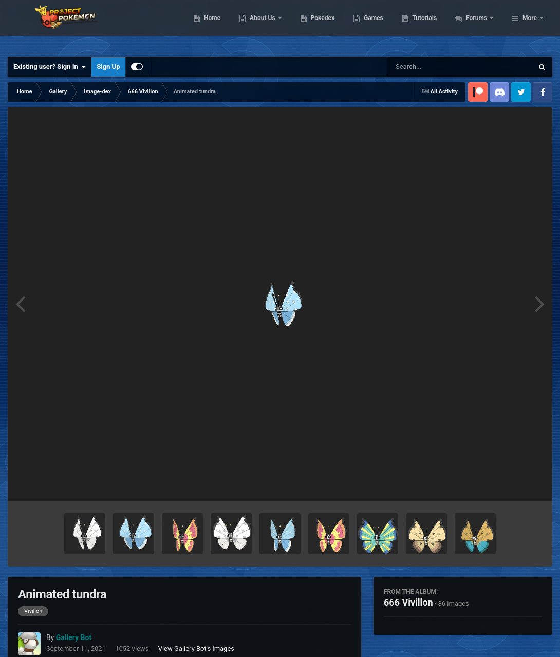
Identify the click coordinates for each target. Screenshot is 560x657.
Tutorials (480, 25)
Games (429, 25)
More (529, 25)
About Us (319, 25)
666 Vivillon (408, 602)
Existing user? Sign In (49, 67)
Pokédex (378, 25)
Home (268, 25)
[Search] (434, 67)
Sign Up (108, 66)
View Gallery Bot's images (196, 648)
